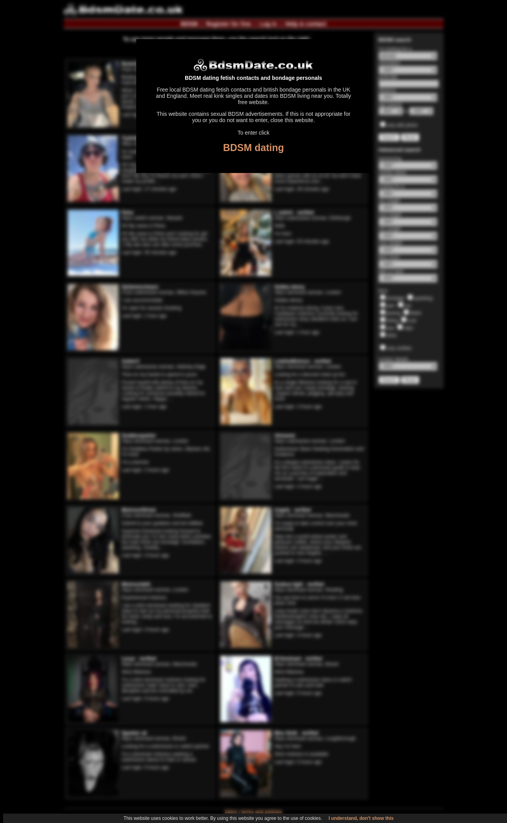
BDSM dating (253, 147)
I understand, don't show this (360, 818)
